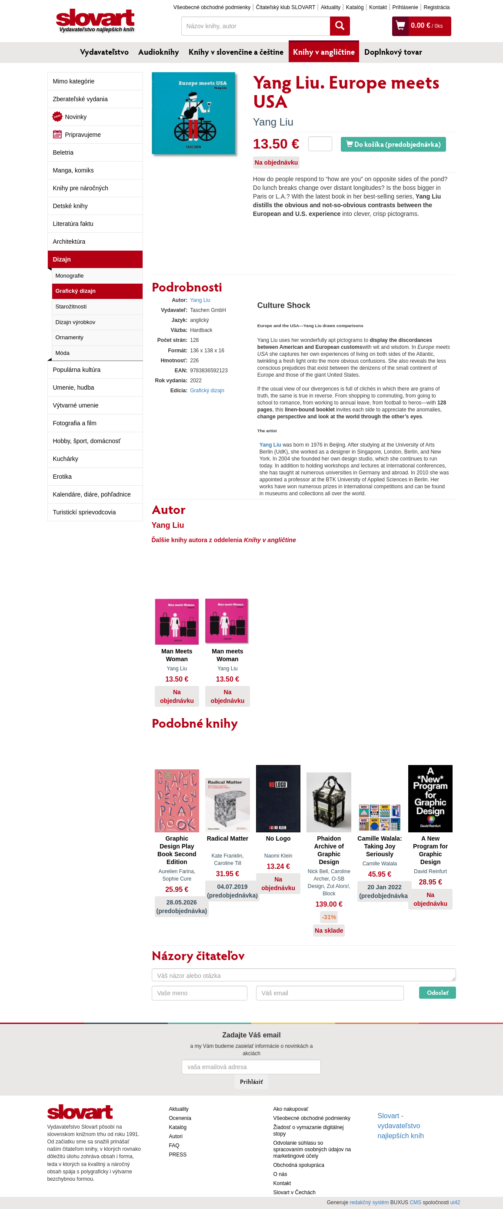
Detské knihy (70, 205)
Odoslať (437, 992)
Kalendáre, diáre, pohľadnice (92, 494)
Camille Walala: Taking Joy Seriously (379, 846)
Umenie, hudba (73, 387)
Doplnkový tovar (393, 51)
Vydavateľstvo (104, 51)
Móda (63, 353)
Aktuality (330, 7)
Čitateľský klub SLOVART (285, 7)
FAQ (174, 1146)
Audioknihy (158, 51)
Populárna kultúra (77, 369)
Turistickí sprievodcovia (84, 512)
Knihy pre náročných (81, 188)
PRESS (178, 1155)
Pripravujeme (83, 134)
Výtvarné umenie (76, 405)
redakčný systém (369, 1202)
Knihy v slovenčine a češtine (236, 51)
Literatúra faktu (73, 223)
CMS (415, 1202)
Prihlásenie (405, 7)
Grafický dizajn (76, 291)
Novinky (76, 116)
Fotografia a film (75, 423)
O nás (280, 1174)
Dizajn (62, 259)
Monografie (70, 275)
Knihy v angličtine (324, 51)
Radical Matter (228, 838)
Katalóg (355, 7)
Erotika (62, 476)
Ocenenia (180, 1118)
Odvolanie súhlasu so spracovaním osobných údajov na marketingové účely (312, 1149)
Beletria (63, 152)
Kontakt (378, 7)
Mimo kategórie (74, 81)
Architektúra (69, 241)
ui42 (455, 1202)
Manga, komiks (73, 170)
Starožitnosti (71, 306)
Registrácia (436, 7)
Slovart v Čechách (294, 1192)
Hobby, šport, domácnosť (87, 440)
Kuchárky (65, 458)
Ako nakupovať (291, 1109)
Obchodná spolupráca (298, 1165)
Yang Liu (273, 122)
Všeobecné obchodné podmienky (211, 7)
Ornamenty (69, 337)
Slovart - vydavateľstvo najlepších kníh (401, 1125)
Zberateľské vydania (80, 99)
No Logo (278, 838)
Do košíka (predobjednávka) (393, 144)
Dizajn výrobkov (76, 322)
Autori (176, 1136)
